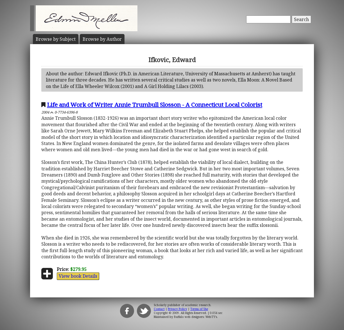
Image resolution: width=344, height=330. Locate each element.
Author (102, 39)
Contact (159, 309)
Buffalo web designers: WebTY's (195, 317)
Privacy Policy (177, 309)
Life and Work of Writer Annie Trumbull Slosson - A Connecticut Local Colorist (154, 105)
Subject (56, 39)
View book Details (78, 276)
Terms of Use (199, 309)
